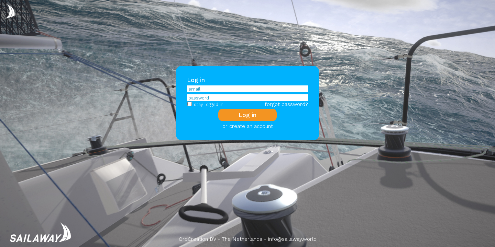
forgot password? (286, 104)
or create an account (247, 126)
